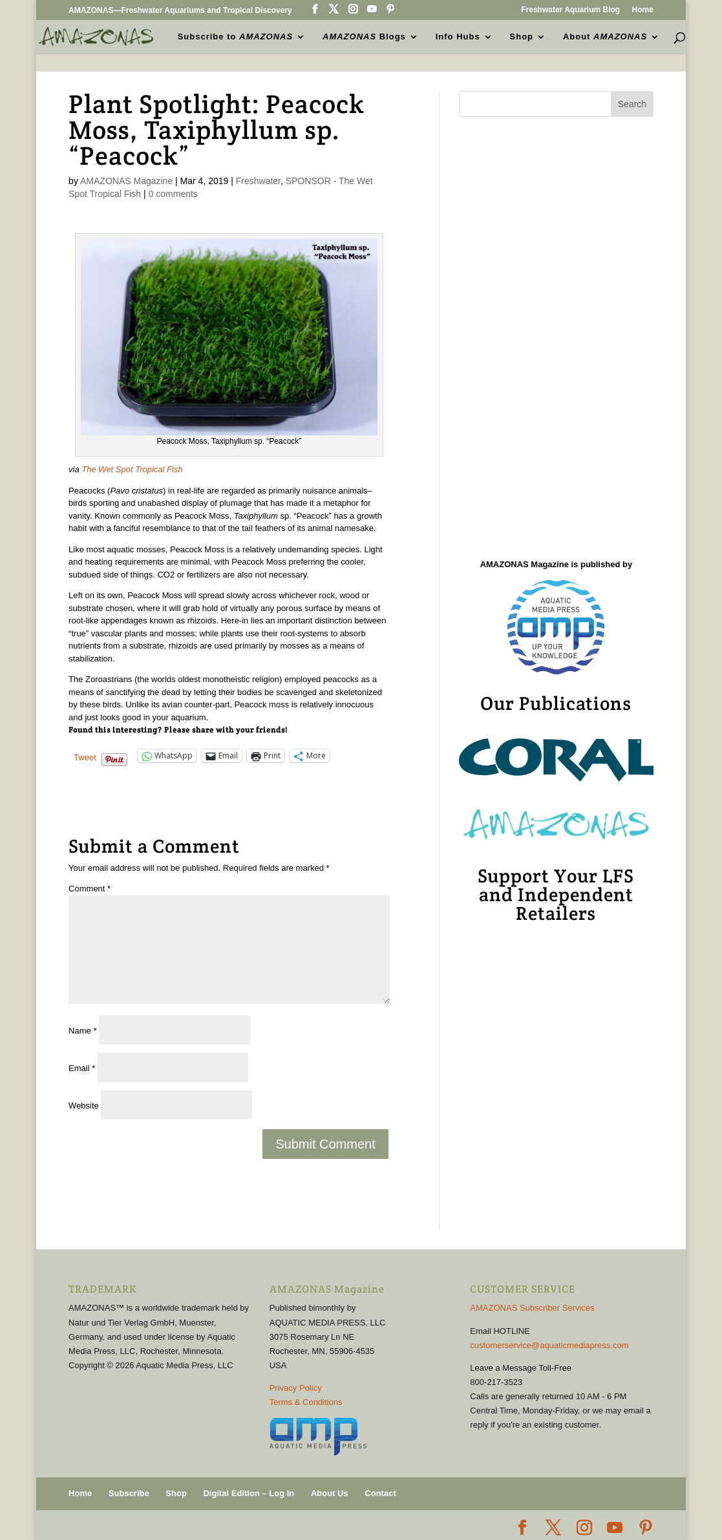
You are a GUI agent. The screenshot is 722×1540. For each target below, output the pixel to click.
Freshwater (258, 181)
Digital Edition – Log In (248, 1493)
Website (84, 1105)
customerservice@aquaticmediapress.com (549, 1345)
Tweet (85, 757)
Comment (90, 888)
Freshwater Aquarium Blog (570, 10)
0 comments (173, 194)
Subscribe (129, 1493)
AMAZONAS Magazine (126, 181)
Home (642, 10)
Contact (380, 1493)
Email (82, 1068)
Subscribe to (235, 36)
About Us (329, 1493)
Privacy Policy (296, 1388)
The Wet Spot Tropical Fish (131, 469)
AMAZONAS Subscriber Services (532, 1308)
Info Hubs (458, 36)
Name (82, 1030)
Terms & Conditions (306, 1402)
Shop (522, 36)
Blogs (365, 36)
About (605, 36)
